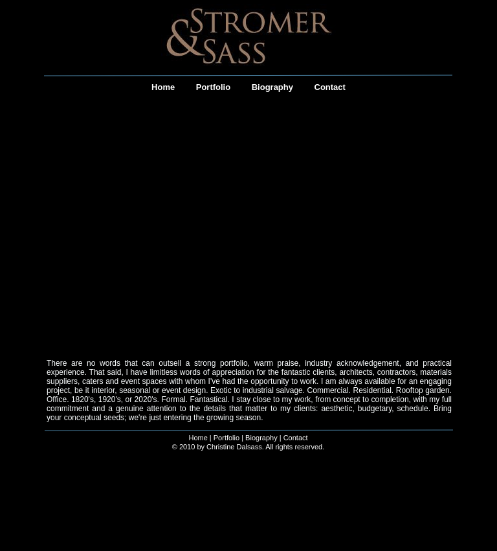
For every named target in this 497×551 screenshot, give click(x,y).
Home (197, 438)
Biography (261, 438)
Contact (295, 438)
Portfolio (226, 438)
